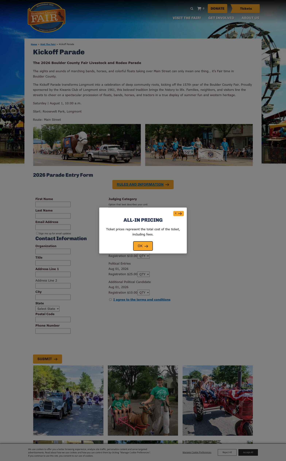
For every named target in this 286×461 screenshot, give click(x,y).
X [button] (175, 213)
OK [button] (140, 246)
